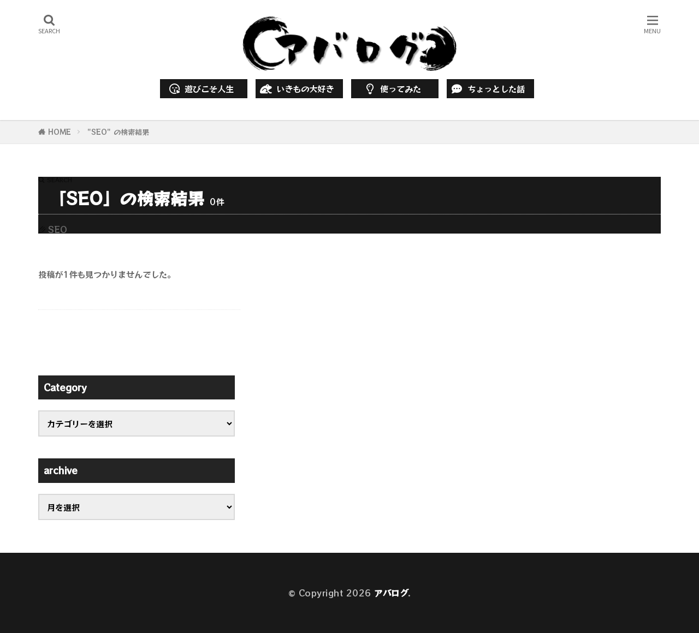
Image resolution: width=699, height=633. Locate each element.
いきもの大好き (296, 88)
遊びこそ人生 (201, 88)
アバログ (391, 593)
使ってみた (391, 88)
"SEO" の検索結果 (118, 132)
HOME (59, 132)
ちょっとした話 (487, 88)
